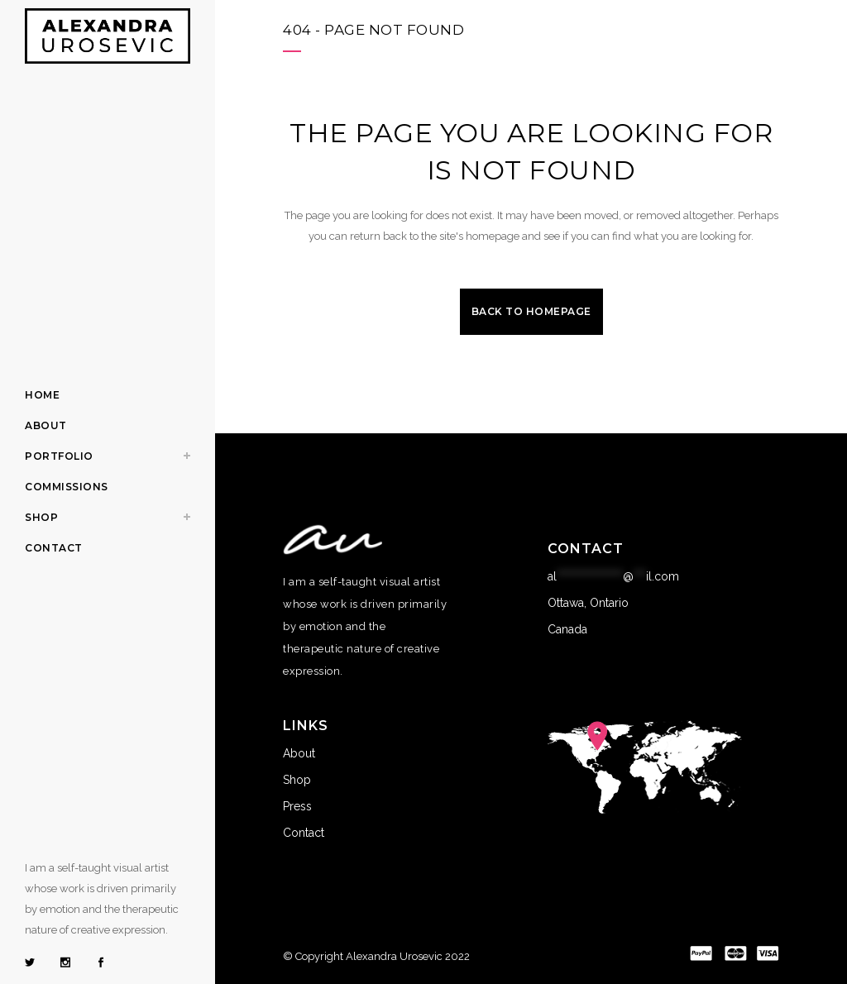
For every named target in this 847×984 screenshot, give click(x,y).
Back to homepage (531, 311)
